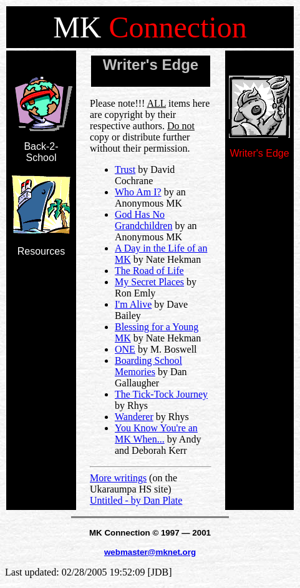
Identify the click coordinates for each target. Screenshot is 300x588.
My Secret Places (149, 282)
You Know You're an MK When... (156, 433)
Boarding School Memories (148, 366)
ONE (125, 349)
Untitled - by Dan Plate (136, 500)
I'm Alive (133, 304)
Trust (125, 169)
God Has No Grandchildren (143, 220)
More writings (118, 478)
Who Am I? (138, 192)
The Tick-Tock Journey (161, 394)
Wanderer (134, 416)
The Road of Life (149, 270)
